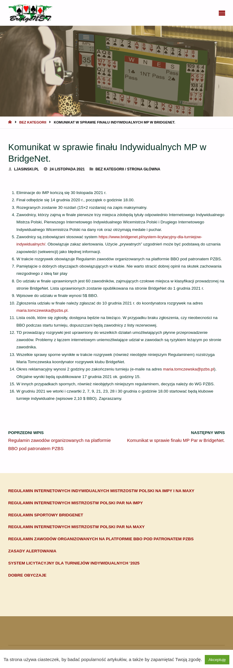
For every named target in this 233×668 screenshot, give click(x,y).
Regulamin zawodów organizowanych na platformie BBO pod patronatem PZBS (101, 539)
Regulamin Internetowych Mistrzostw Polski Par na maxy (76, 527)
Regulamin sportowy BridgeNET (45, 515)
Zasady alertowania (32, 551)
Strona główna (143, 169)
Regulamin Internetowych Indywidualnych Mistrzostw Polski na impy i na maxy (101, 491)
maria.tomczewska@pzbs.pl (41, 310)
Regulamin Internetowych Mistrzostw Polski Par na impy (75, 503)
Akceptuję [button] (217, 659)
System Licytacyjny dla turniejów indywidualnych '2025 (74, 563)
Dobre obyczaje (27, 575)
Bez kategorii (32, 122)
